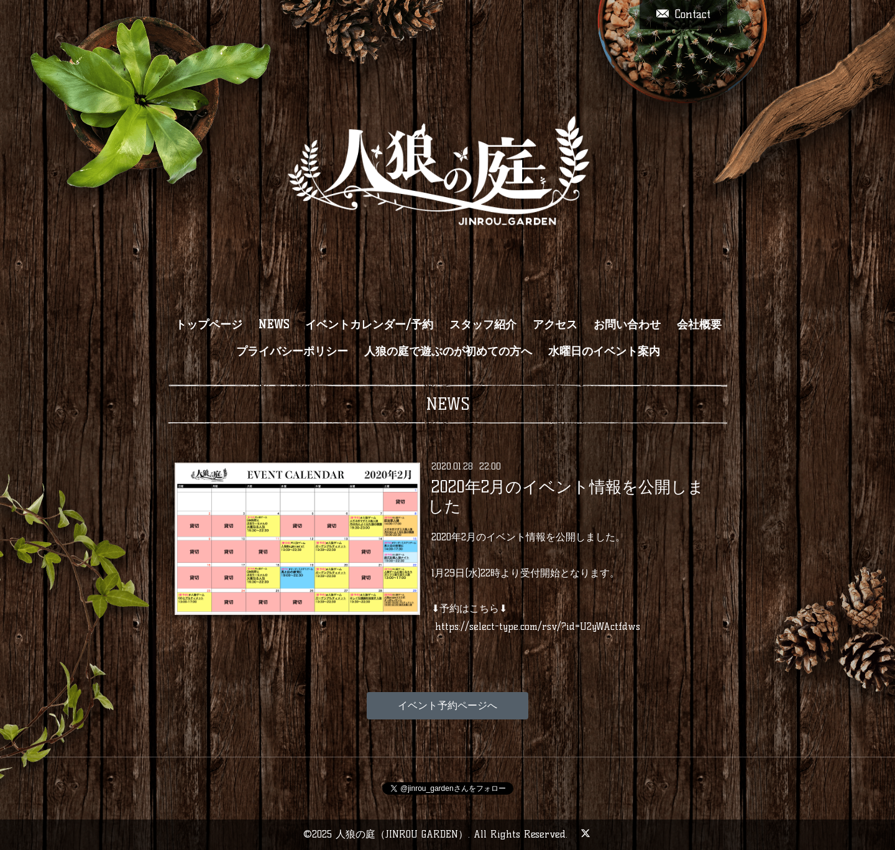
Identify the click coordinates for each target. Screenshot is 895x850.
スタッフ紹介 (482, 324)
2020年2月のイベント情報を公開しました (566, 496)
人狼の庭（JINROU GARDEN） (402, 834)
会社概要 (699, 324)
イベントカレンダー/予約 (369, 324)
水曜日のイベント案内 (604, 351)
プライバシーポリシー (292, 351)
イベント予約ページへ (447, 705)
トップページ (208, 324)
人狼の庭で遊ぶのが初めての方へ (448, 351)
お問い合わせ (627, 324)
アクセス (555, 324)
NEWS (274, 324)
